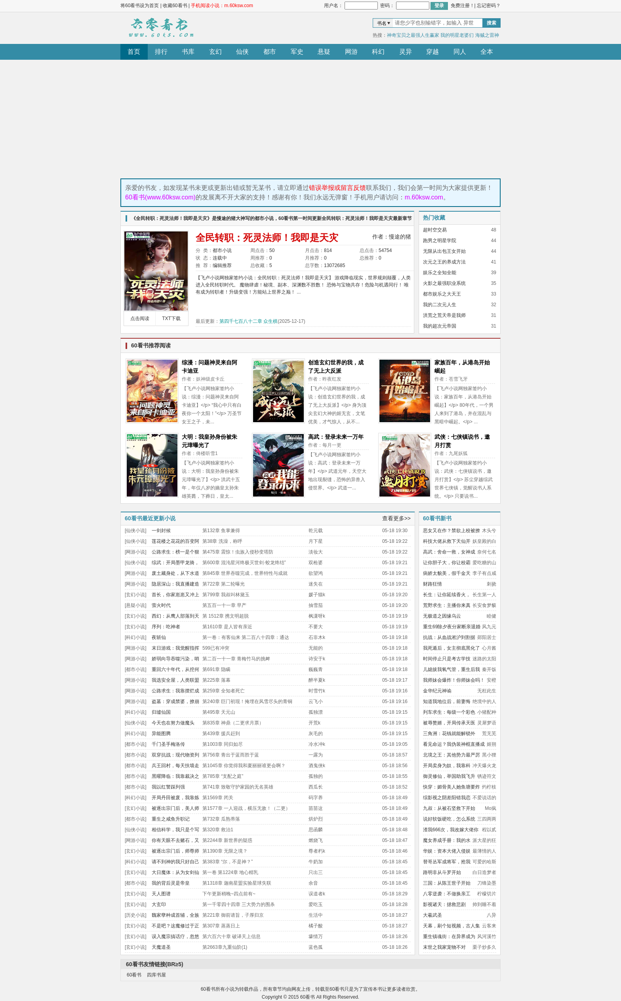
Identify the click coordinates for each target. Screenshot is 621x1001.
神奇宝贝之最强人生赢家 (413, 35)
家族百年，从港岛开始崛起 (462, 366)
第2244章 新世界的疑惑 (227, 840)
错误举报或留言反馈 (337, 187)
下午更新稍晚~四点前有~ (228, 894)
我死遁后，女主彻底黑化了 (451, 648)
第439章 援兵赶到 (221, 733)
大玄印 (159, 904)
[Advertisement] (310, 119)
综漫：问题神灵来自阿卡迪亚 (209, 366)
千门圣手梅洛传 (168, 744)
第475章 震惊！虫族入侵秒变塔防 (237, 552)
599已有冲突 (215, 648)
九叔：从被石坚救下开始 (449, 808)
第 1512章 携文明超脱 (225, 616)
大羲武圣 (432, 915)
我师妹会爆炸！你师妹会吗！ (454, 680)
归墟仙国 (161, 712)
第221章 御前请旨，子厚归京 (233, 915)
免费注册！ (462, 5)
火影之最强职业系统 (444, 283)
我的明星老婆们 (457, 35)
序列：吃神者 (166, 626)
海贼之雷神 (487, 35)
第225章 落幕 (216, 680)
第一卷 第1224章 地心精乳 (230, 872)
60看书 (160, 28)
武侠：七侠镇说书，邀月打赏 (462, 441)
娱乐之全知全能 (439, 272)
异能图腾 (161, 733)
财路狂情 (432, 584)
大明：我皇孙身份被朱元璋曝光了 (209, 441)
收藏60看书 (175, 5)
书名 (382, 23)
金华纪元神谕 (437, 691)
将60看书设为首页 (139, 5)
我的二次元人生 (439, 304)
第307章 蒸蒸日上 (221, 926)
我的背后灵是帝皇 (171, 883)
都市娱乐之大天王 (442, 294)
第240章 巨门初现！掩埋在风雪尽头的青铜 (247, 701)
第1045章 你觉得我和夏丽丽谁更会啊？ (244, 765)
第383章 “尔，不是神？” (227, 861)
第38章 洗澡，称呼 (222, 541)
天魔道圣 (161, 947)
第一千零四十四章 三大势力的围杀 (238, 904)
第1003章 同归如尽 (222, 744)
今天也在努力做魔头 (173, 723)
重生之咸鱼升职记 (171, 819)
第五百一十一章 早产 (224, 605)
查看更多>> (396, 518)
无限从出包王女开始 (444, 251)
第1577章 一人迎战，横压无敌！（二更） (246, 808)
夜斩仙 (159, 637)
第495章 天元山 (218, 712)
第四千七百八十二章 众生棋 (248, 321)
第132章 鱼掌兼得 (221, 530)
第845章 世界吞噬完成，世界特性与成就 (245, 573)
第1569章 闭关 (217, 797)
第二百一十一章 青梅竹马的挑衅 (236, 659)
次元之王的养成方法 (444, 262)
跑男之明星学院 (439, 240)
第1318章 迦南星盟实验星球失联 (236, 883)
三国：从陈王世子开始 (447, 883)
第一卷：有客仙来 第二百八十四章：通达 (245, 637)
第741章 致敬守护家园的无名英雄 (237, 787)
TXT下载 (171, 318)
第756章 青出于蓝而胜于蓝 (230, 755)
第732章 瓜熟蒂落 (221, 819)
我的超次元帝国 (439, 326)
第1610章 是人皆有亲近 (227, 626)
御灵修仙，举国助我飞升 (449, 776)
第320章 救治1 (217, 829)
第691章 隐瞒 (216, 669)
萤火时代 (161, 605)
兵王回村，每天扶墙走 (175, 765)
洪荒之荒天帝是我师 (444, 315)
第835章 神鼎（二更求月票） (233, 723)
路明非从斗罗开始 (442, 872)
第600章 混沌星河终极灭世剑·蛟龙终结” (244, 562)
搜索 (491, 23)
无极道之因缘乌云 (442, 616)
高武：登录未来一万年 (336, 437)
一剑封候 (161, 530)
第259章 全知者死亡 (223, 691)
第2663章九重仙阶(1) (224, 947)
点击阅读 (139, 318)
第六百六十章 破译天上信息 (231, 936)
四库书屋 (156, 975)
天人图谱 (161, 894)
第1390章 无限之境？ (225, 851)
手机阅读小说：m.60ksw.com (222, 5)
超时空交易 (435, 230)
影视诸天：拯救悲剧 (444, 904)
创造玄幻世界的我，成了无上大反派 (336, 366)
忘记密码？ (489, 5)
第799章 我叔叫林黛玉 (226, 594)
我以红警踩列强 (168, 787)
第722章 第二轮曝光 (223, 584)
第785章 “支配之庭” (222, 776)
